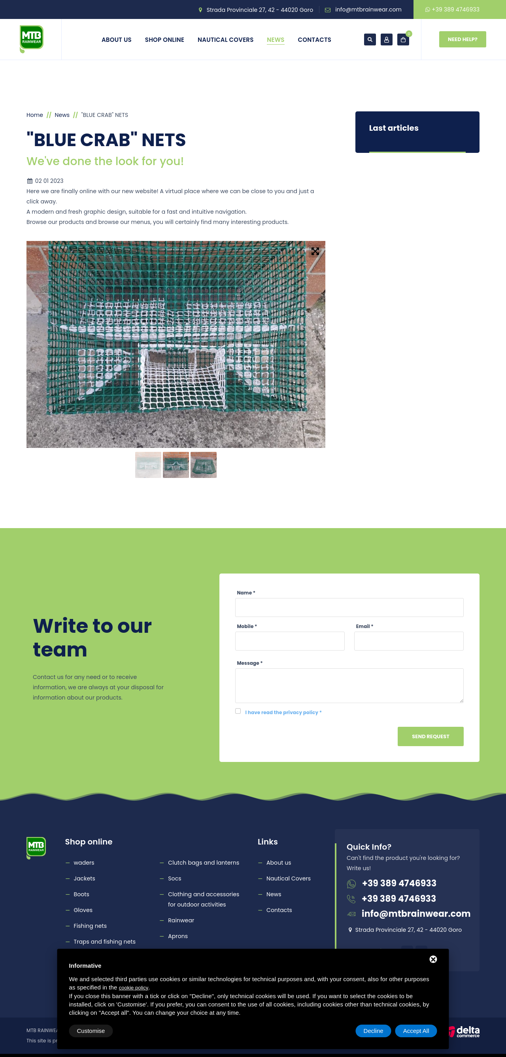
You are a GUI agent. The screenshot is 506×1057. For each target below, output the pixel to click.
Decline (373, 1030)
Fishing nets (90, 926)
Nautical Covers (225, 40)
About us (117, 40)
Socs (174, 878)
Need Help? (463, 39)
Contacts (315, 40)
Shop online (164, 40)
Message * (250, 663)
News (275, 40)
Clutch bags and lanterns (203, 863)
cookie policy (133, 988)
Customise (91, 1030)
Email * (365, 626)
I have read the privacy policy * (283, 712)
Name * (246, 592)
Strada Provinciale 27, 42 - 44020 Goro (260, 10)
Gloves (83, 910)
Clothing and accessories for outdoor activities (203, 899)
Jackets (84, 878)
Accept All (416, 1030)
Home (34, 115)
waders (84, 863)
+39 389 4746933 (452, 9)
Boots (81, 894)
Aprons (178, 936)
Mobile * (247, 626)
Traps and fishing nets (105, 942)
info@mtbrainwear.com (368, 9)
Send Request (430, 736)
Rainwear (181, 920)
